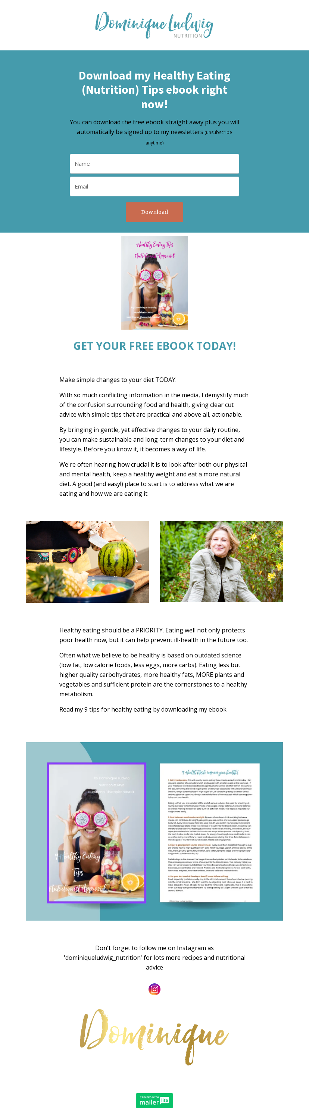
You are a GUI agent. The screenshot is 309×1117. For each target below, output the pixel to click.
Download (154, 212)
